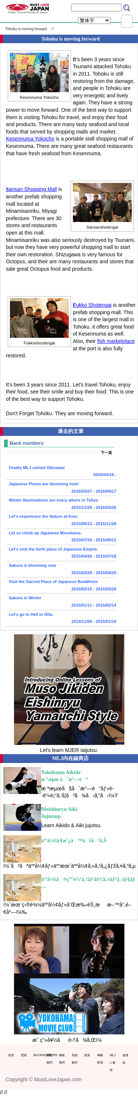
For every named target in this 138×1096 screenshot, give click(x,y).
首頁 (11, 1055)
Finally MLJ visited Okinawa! (61, 472)
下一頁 (106, 453)
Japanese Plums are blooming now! (61, 488)
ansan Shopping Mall (31, 189)
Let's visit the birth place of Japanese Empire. (61, 553)
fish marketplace (116, 341)
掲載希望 (100, 1058)
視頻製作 (75, 1058)
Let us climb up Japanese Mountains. (61, 537)
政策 (87, 1055)
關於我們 (49, 1058)
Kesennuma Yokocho (30, 139)
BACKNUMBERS (38, 1055)
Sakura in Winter (61, 602)
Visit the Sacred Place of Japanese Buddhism (61, 586)
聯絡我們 (62, 1058)
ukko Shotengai (92, 305)
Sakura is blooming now (61, 569)
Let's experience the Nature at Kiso (61, 520)
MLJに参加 (113, 1062)
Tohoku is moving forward (26, 29)
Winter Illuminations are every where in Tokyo (61, 504)
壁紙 (24, 1055)
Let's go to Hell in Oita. (61, 618)
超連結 (125, 1058)
